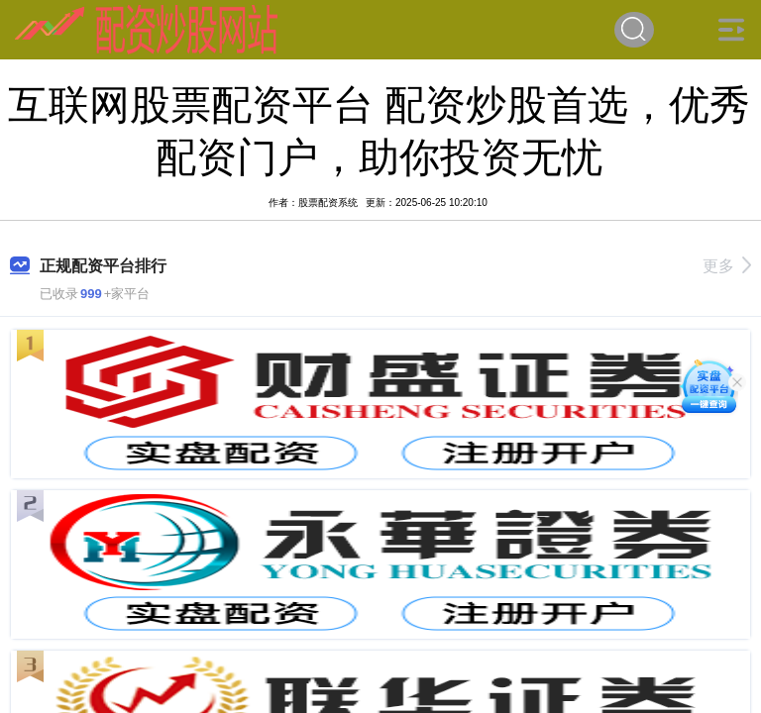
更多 (727, 265)
